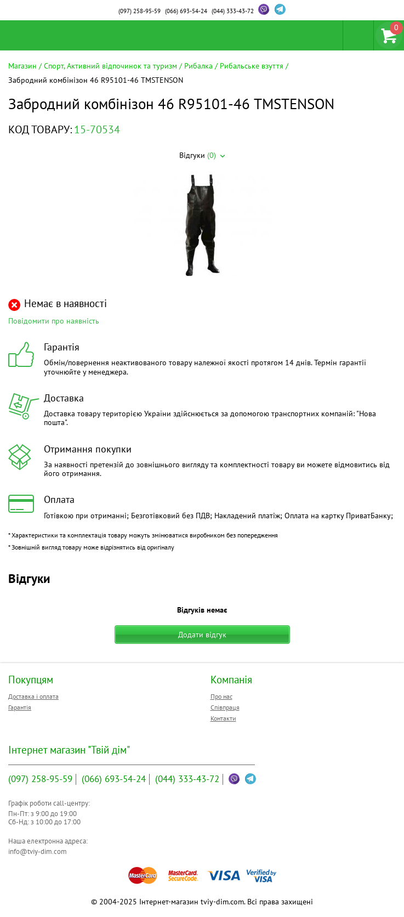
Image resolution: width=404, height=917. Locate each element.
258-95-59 (139, 11)
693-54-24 (186, 11)
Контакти (223, 718)
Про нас (221, 696)
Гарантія (19, 707)
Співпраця (225, 707)
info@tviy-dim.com (37, 851)
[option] (202, 226)
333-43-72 (233, 11)
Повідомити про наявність (53, 321)
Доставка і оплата (33, 696)
